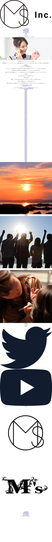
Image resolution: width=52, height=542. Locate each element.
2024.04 (26, 112)
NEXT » (27, 89)
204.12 (26, 160)
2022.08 (26, 130)
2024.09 (26, 107)
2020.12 (26, 148)
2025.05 (26, 100)
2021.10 (26, 139)
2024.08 (26, 108)
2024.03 (26, 113)
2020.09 (26, 151)
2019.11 (26, 159)
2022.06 (26, 132)
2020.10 (26, 150)
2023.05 (26, 122)
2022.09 (26, 129)
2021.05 (26, 144)
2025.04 (26, 101)
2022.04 (26, 134)
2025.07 (26, 98)
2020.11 (26, 149)
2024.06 (26, 110)
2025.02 (26, 103)
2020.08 (26, 152)
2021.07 (26, 142)
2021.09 (26, 140)
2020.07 (26, 153)
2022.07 (26, 131)
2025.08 (26, 97)
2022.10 (26, 128)
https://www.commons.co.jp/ (29, 88)
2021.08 (26, 141)
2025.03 (26, 102)
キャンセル (26, 325)
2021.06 (26, 143)
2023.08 (26, 119)
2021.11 (26, 138)
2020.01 (26, 158)
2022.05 (26, 133)
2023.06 (26, 121)
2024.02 (26, 114)
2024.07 (26, 109)
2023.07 (26, 120)
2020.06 (26, 154)
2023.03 (26, 124)
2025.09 (26, 96)
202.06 (26, 161)
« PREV (25, 89)
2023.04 (26, 123)
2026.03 (26, 91)
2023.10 (26, 117)
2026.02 (26, 92)
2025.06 (26, 99)
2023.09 (26, 118)
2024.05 (26, 111)
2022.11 (26, 127)
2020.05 (26, 155)
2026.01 (26, 93)
